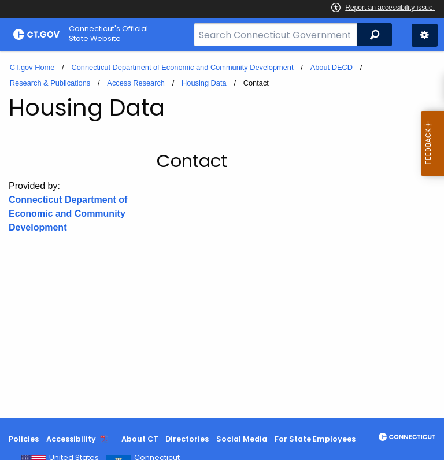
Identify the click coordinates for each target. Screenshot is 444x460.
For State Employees (315, 439)
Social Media (241, 439)
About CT (139, 439)
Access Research (136, 83)
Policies (24, 439)
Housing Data (204, 83)
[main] (222, 234)
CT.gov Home (32, 67)
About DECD (331, 67)
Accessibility (71, 439)
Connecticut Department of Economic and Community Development (182, 67)
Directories (187, 439)
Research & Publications (50, 83)
